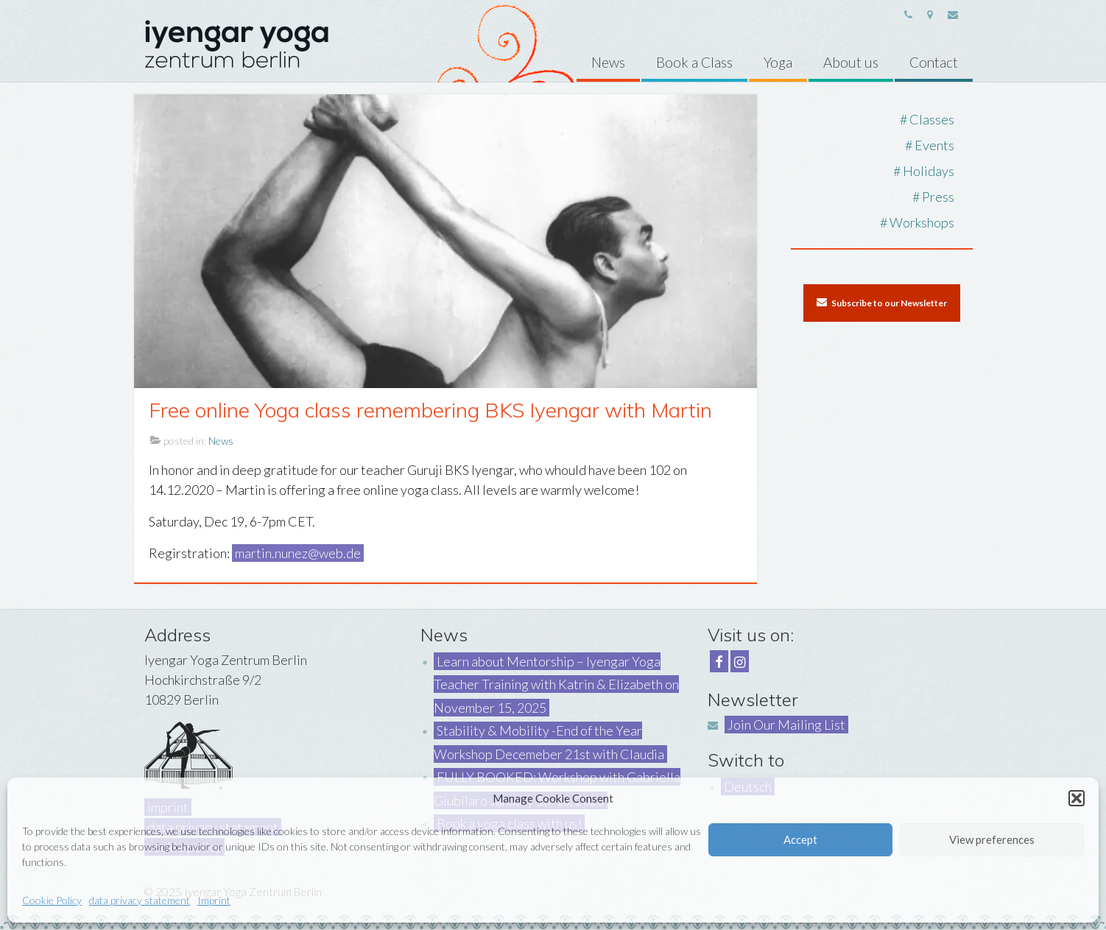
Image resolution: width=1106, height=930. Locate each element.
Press (938, 197)
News (220, 440)
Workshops (922, 222)
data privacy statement (139, 900)
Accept (800, 839)
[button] (1076, 798)
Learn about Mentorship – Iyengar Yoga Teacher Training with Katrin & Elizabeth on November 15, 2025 (556, 684)
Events (934, 145)
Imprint (213, 900)
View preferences (992, 839)
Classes (931, 119)
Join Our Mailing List (786, 724)
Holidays (928, 171)
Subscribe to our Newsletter (882, 303)
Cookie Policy (52, 900)
